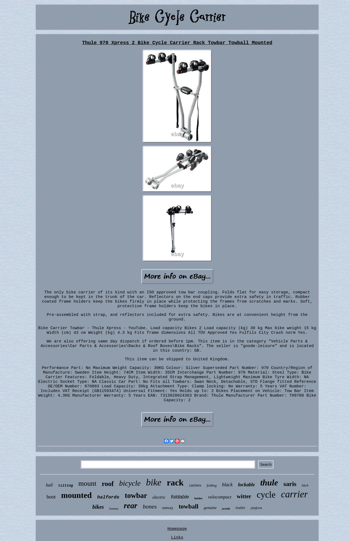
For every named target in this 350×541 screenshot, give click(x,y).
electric (159, 497)
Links (177, 537)
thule (269, 482)
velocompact (219, 497)
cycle (266, 495)
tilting (65, 486)
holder (198, 498)
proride (226, 508)
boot (51, 497)
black (227, 484)
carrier (294, 494)
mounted (76, 495)
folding (212, 485)
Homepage (177, 529)
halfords (108, 497)
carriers (195, 485)
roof (108, 483)
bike (153, 482)
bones (150, 506)
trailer (240, 508)
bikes (98, 507)
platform (256, 508)
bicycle (130, 483)
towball (188, 506)
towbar (136, 495)
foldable (180, 497)
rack (175, 482)
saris (289, 483)
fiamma (113, 508)
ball (49, 485)
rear (130, 505)
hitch (305, 485)
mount (87, 483)
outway (167, 508)
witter (244, 496)
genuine (210, 508)
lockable (246, 484)
